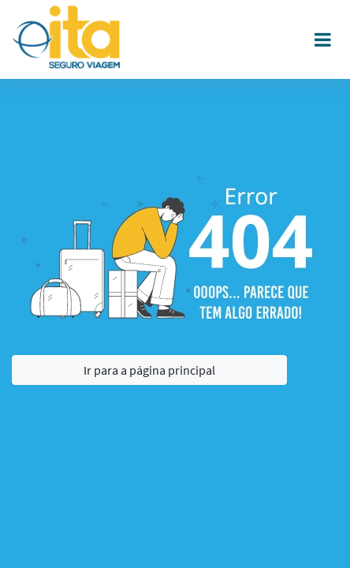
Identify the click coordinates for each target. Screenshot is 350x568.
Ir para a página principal (149, 370)
